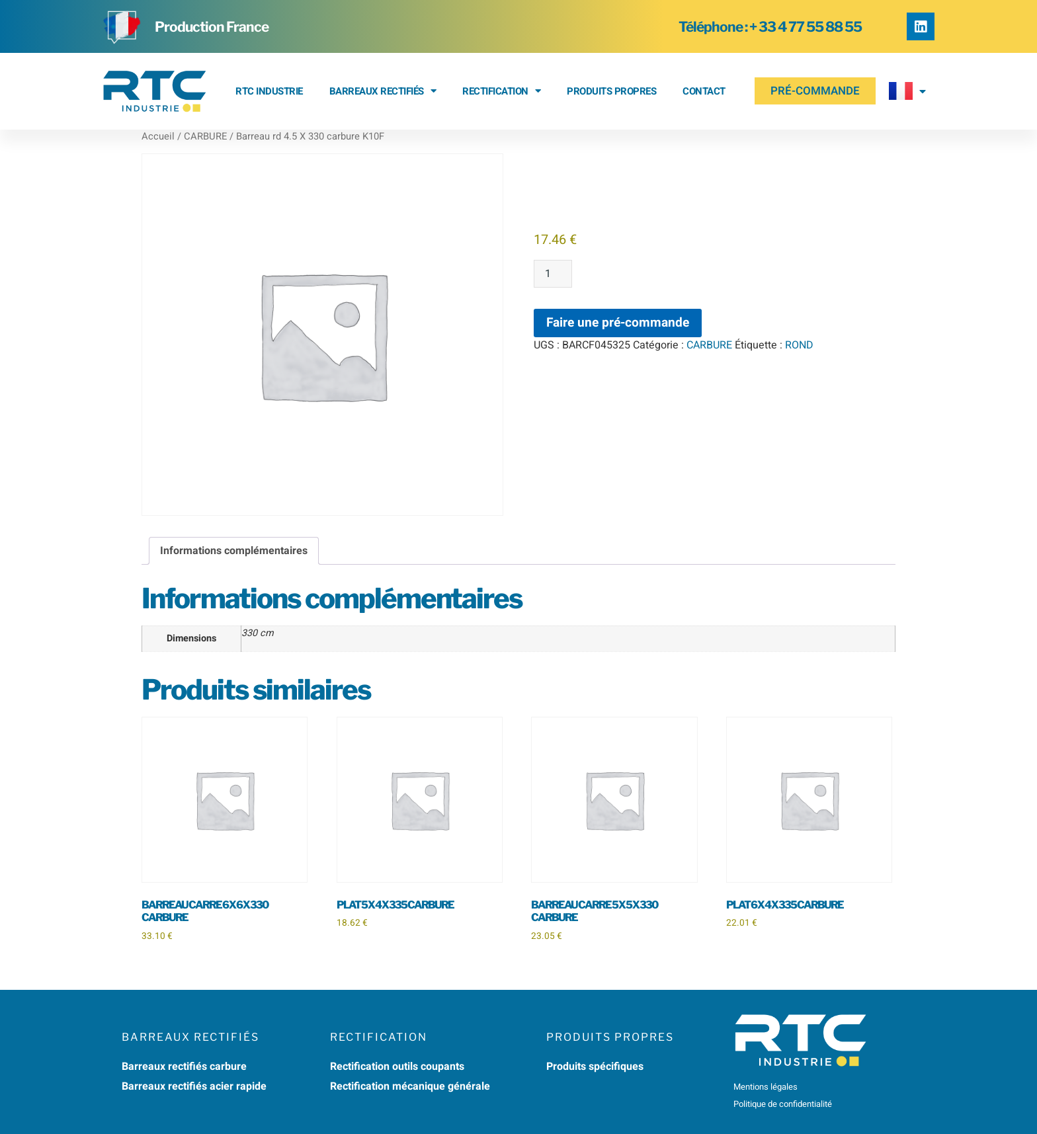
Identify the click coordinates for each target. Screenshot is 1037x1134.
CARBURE (205, 136)
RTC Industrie (269, 91)
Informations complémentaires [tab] (234, 551)
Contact (704, 91)
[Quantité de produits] (553, 274)
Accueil (158, 136)
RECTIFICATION (501, 90)
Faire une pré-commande (617, 322)
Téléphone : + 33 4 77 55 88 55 (770, 27)
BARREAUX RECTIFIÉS (382, 90)
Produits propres (611, 91)
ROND (799, 345)
